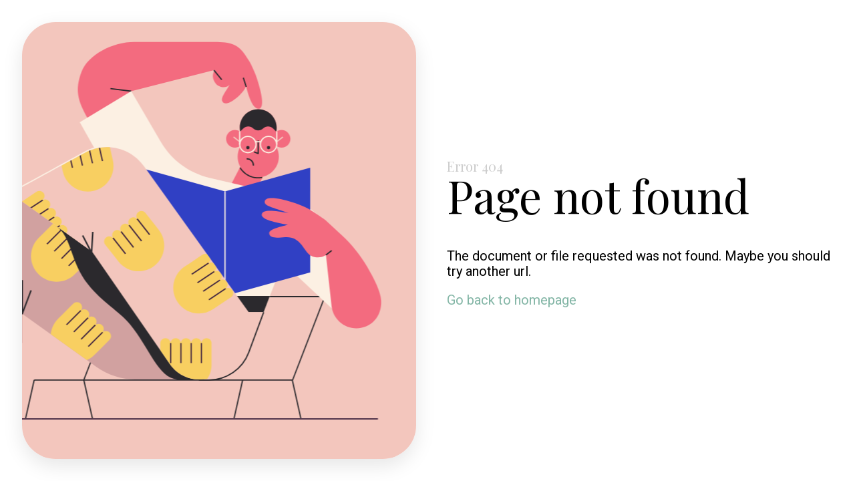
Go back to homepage (511, 300)
